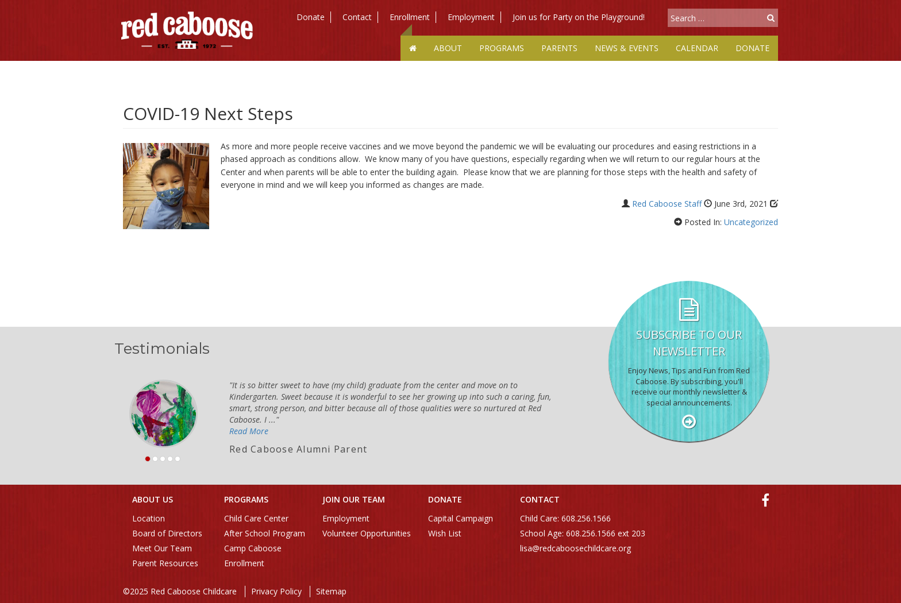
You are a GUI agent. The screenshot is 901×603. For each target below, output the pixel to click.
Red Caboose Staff (667, 203)
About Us (152, 499)
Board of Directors (167, 533)
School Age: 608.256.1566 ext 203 (582, 533)
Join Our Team (353, 499)
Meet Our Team (162, 548)
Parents (559, 47)
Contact (357, 16)
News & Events (627, 47)
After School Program (264, 533)
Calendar (697, 47)
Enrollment (410, 16)
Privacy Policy (276, 591)
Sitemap (331, 591)
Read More (248, 431)
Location (148, 518)
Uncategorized (751, 222)
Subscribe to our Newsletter (689, 343)
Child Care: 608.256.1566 (565, 518)
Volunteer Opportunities (366, 533)
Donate (311, 16)
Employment (471, 16)
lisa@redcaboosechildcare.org (575, 548)
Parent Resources (165, 563)
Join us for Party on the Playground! (579, 16)
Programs (501, 47)
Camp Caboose (253, 548)
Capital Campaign (460, 518)
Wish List (444, 533)
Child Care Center (256, 518)
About (448, 47)
